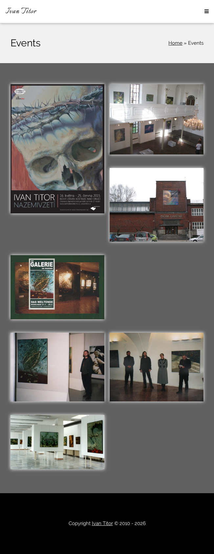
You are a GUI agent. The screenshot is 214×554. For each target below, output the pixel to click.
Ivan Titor (20, 11)
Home (175, 43)
